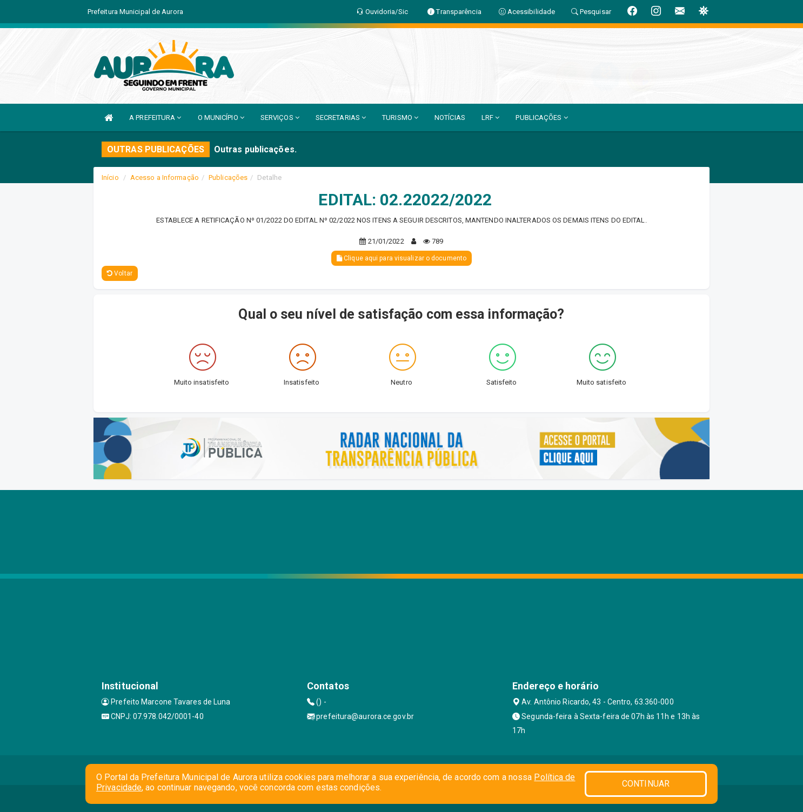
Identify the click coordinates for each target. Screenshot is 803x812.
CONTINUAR (646, 784)
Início (110, 177)
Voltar (119, 273)
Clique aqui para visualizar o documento (401, 258)
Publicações (228, 177)
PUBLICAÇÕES (541, 117)
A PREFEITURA (155, 117)
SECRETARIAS (341, 117)
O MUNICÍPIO (221, 117)
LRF (490, 117)
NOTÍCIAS (449, 117)
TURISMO (400, 117)
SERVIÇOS (279, 117)
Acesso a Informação (164, 177)
